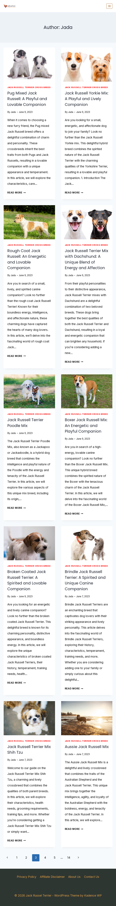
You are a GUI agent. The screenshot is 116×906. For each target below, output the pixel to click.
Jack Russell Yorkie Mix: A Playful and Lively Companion (86, 98)
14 (68, 857)
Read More (16, 192)
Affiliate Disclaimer (52, 877)
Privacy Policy (26, 877)
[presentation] (29, 65)
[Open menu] (109, 6)
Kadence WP (93, 895)
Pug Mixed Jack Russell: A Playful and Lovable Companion (27, 98)
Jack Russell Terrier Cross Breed (29, 87)
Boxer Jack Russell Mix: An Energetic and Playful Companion (86, 425)
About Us (74, 877)
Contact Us (91, 877)
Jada (13, 112)
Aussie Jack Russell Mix (87, 746)
